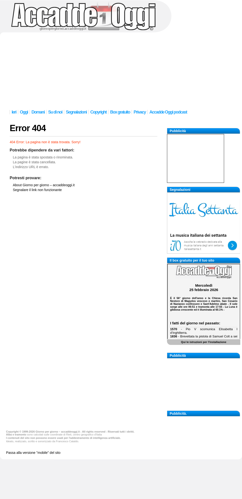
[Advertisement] (121, 70)
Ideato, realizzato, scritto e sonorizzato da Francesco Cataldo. (42, 441)
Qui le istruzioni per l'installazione (203, 341)
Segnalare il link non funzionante (37, 190)
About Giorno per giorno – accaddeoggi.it (44, 185)
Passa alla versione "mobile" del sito (33, 453)
